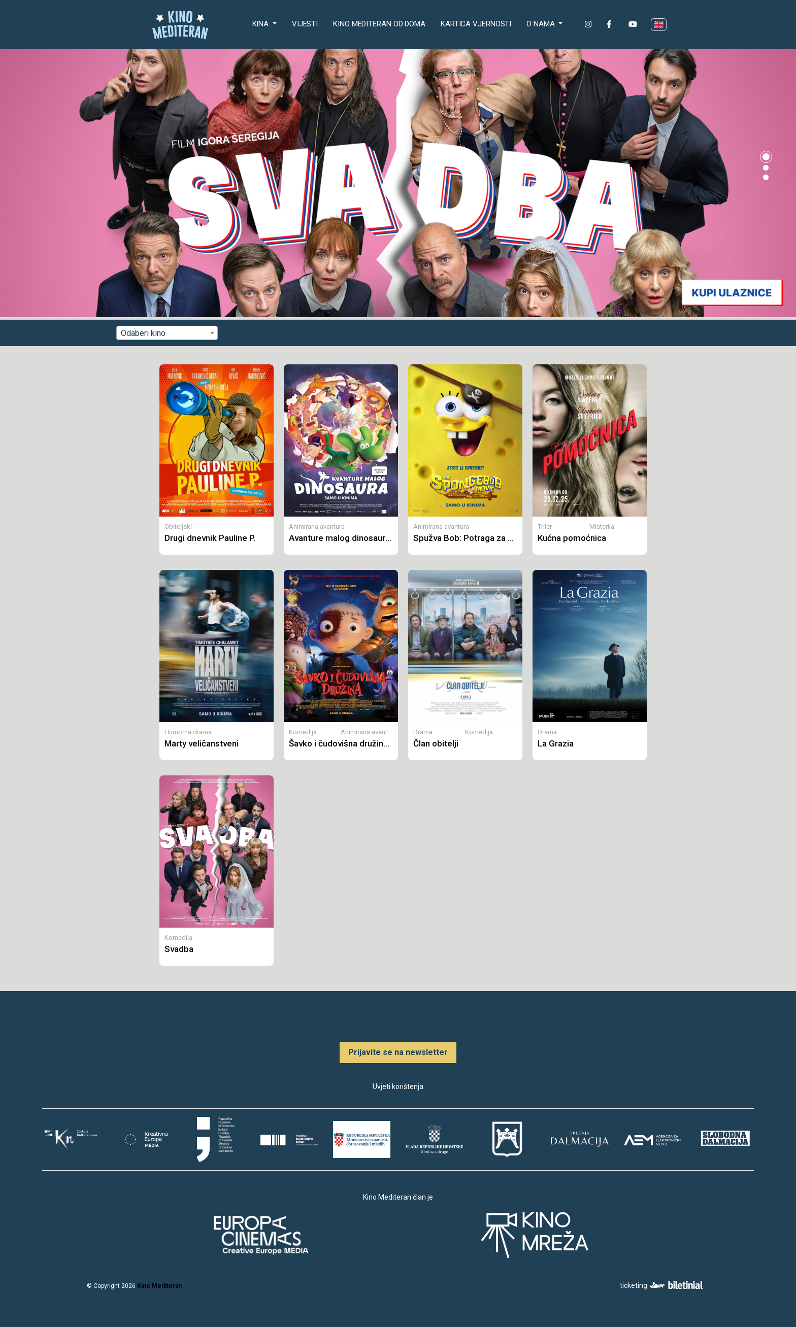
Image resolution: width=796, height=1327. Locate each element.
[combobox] (167, 333)
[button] (766, 157)
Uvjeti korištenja (398, 1086)
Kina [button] (261, 23)
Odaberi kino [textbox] (143, 333)
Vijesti (305, 23)
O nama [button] (541, 23)
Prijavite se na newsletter (398, 1052)
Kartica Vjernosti (476, 23)
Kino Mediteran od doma (381, 23)
